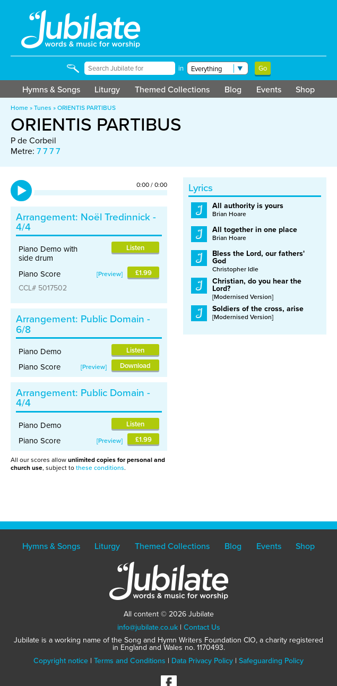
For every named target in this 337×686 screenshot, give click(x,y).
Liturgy (107, 89)
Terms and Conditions (130, 660)
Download (135, 366)
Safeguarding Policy (271, 660)
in (181, 68)
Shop (305, 89)
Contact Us (202, 627)
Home (19, 108)
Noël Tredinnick (115, 217)
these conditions (100, 468)
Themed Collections (172, 89)
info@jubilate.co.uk (147, 627)
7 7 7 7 (48, 151)
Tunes (42, 108)
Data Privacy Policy (202, 660)
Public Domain (112, 319)
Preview (109, 274)
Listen (135, 248)
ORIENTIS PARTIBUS (86, 108)
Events (268, 89)
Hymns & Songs (51, 89)
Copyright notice (60, 660)
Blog (232, 89)
